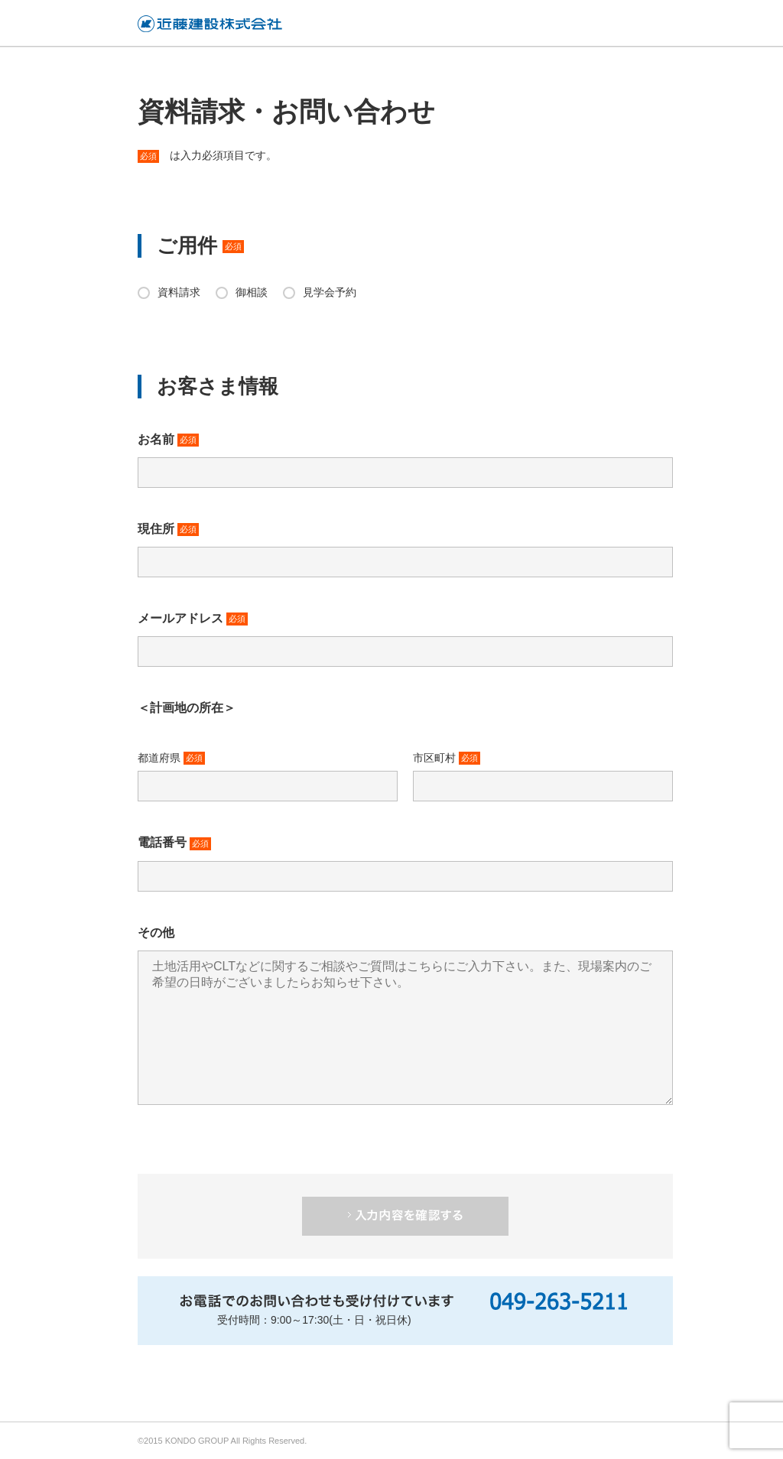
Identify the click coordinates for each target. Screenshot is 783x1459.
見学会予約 (329, 292)
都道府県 (171, 758)
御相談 (252, 292)
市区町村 (446, 758)
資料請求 (179, 292)
